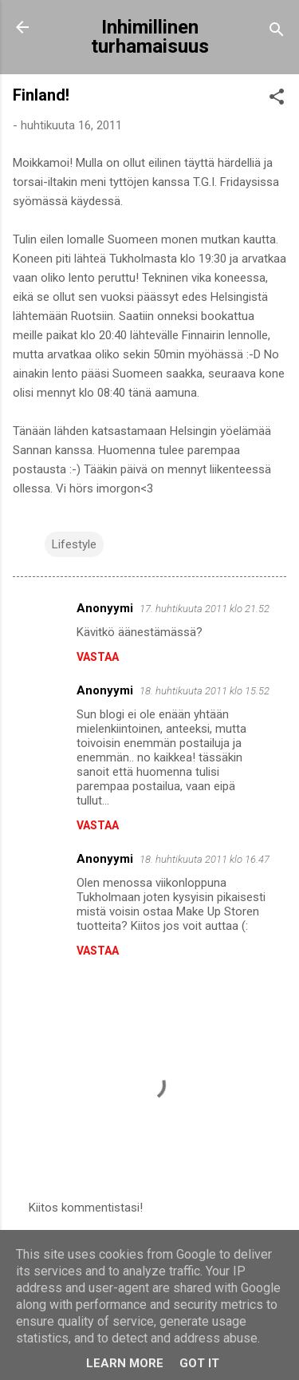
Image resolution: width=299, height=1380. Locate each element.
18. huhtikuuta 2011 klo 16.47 (204, 859)
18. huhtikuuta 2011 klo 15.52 (204, 691)
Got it (199, 1363)
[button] (276, 99)
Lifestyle (74, 544)
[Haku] (276, 32)
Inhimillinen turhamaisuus (150, 36)
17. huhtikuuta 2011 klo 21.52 (204, 609)
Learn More (124, 1363)
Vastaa (98, 656)
